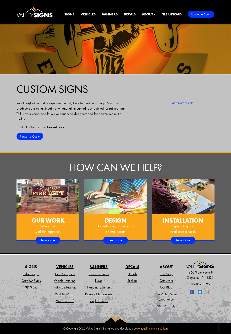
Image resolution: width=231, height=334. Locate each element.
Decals (130, 14)
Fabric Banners (99, 274)
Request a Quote (201, 14)
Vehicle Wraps (65, 294)
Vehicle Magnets (65, 287)
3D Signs (31, 287)
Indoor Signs (31, 274)
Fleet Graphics (65, 274)
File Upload (171, 14)
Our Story (166, 274)
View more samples (183, 103)
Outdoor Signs (31, 280)
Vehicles (88, 14)
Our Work (166, 280)
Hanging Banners (98, 287)
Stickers (132, 280)
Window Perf (65, 301)
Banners (110, 14)
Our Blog (166, 287)
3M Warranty (166, 306)
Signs (69, 14)
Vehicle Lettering (65, 280)
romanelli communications (152, 328)
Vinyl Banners (99, 301)
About (147, 14)
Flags (98, 280)
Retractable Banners (98, 294)
